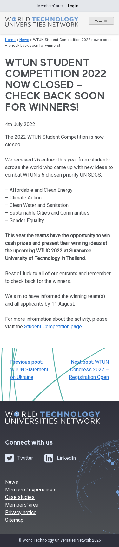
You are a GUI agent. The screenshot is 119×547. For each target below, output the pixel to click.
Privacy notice (20, 512)
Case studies (20, 497)
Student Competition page (53, 327)
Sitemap (14, 520)
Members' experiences (30, 490)
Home (10, 40)
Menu (99, 21)
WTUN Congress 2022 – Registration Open (89, 369)
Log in (73, 6)
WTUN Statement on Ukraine (29, 369)
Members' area (21, 505)
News (24, 40)
